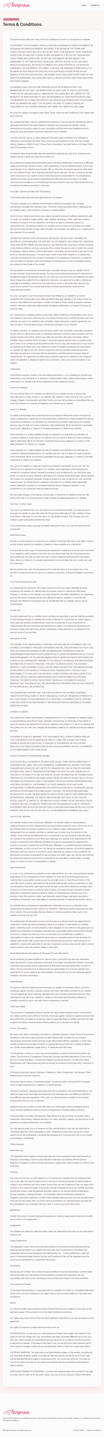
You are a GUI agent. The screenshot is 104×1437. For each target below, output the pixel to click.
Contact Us (95, 5)
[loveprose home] (17, 5)
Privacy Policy (78, 1430)
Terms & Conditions (94, 1430)
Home (83, 5)
